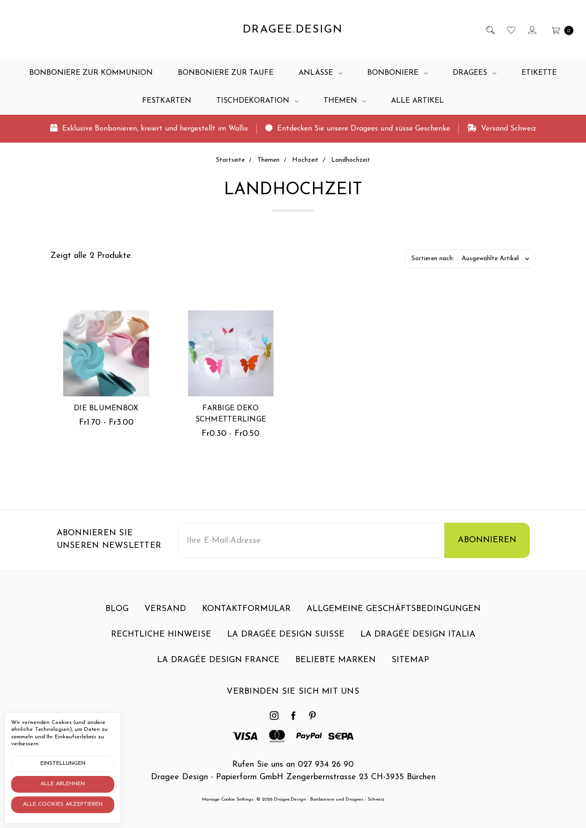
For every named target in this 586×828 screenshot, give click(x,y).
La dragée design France (218, 667)
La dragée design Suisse (286, 641)
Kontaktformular (246, 615)
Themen (345, 101)
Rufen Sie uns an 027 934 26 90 (293, 764)
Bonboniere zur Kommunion (91, 73)
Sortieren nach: (432, 258)
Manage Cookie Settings (228, 799)
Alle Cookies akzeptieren (63, 804)
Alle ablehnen (62, 784)
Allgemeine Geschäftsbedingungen (393, 615)
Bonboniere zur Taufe (225, 73)
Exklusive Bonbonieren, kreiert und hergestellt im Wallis (149, 128)
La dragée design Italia (417, 641)
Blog (117, 615)
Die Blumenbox (106, 409)
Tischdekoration (257, 101)
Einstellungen (62, 763)
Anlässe (320, 73)
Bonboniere (397, 73)
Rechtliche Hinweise (161, 641)
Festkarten (166, 101)
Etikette (539, 73)
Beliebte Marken (335, 667)
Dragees (474, 73)
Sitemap (410, 667)
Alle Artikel (417, 101)
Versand (165, 615)
